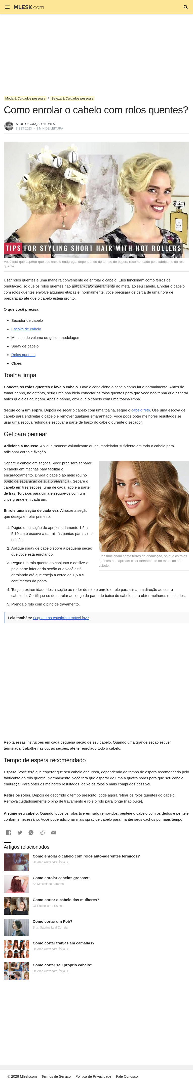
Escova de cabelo (26, 329)
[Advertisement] (96, 55)
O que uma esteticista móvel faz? (61, 618)
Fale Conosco (127, 1076)
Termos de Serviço (56, 1076)
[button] (9, 832)
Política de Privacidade (93, 1076)
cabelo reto (140, 410)
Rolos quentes (23, 355)
